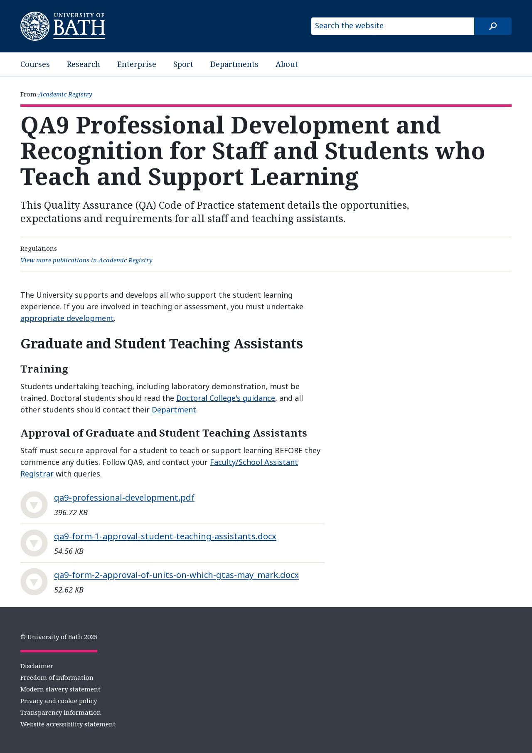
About (287, 64)
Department (174, 410)
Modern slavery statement (60, 689)
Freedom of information (57, 677)
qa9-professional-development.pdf (124, 497)
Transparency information (60, 712)
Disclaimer (36, 666)
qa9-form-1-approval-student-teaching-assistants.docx (165, 536)
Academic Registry (65, 94)
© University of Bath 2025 (58, 636)
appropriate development (67, 318)
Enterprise (136, 64)
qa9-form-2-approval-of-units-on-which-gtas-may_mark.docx (176, 574)
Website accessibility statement (68, 724)
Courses (35, 64)
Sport (183, 64)
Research (83, 64)
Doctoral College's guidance (225, 398)
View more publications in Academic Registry (86, 260)
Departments (234, 64)
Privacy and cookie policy (58, 700)
